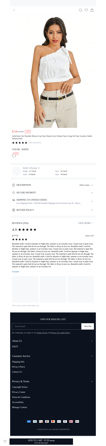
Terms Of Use (42, 333)
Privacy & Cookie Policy (60, 333)
